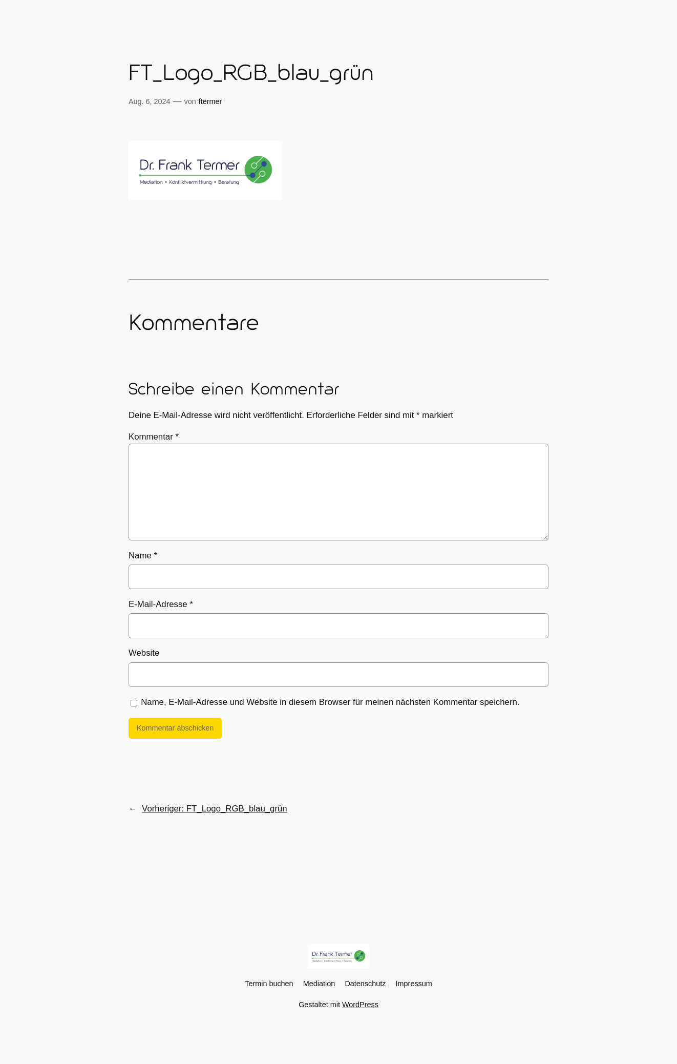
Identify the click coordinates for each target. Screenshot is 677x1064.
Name (143, 555)
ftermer (210, 101)
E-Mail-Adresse (161, 604)
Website (144, 653)
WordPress (360, 1004)
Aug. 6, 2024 (150, 101)
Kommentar (154, 437)
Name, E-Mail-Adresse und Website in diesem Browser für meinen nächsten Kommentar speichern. (330, 702)
